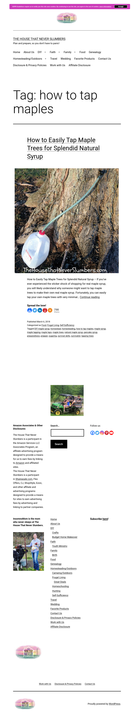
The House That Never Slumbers (39, 39)
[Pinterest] (45, 310)
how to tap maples (84, 329)
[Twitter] (34, 310)
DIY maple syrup (42, 329)
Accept (120, 6)
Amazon (20, 463)
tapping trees (87, 336)
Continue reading (90, 297)
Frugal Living (53, 325)
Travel (53, 58)
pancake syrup (90, 332)
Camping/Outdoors (62, 573)
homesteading (68, 329)
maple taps (46, 332)
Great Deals (60, 581)
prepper (44, 336)
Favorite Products (84, 58)
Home (16, 52)
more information (105, 6)
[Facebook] (29, 310)
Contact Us (104, 58)
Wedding (66, 58)
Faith (53, 52)
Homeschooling (60, 586)
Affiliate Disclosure (79, 65)
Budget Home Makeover (64, 537)
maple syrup (100, 329)
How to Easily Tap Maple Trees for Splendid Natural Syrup (63, 148)
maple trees (58, 332)
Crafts (55, 532)
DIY (40, 52)
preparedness (33, 336)
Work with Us (57, 65)
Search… (55, 425)
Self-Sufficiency (67, 325)
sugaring (53, 336)
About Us (29, 52)
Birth (54, 555)
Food (82, 52)
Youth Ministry (59, 546)
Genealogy (95, 52)
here (105, 518)
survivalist (75, 336)
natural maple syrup (74, 332)
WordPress (114, 703)
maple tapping (33, 332)
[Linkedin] (40, 310)
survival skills (64, 336)
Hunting (56, 591)
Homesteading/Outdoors (27, 58)
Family (67, 52)
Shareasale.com (24, 479)
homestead (56, 329)
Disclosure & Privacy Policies (29, 65)
